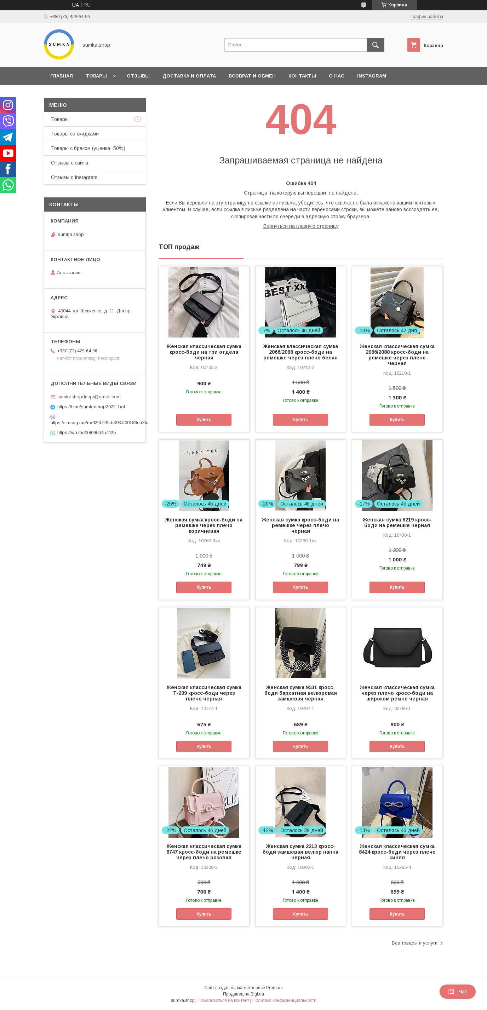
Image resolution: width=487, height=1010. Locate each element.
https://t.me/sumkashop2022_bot (91, 406)
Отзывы (138, 76)
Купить (203, 419)
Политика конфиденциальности (284, 1000)
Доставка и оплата (189, 76)
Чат (457, 991)
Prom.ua (274, 987)
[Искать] (375, 45)
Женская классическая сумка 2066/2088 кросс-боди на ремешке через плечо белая (300, 352)
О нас (336, 76)
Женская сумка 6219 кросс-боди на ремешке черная (397, 522)
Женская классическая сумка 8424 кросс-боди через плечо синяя (397, 851)
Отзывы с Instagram (74, 177)
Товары (96, 76)
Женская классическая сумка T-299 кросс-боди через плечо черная (204, 693)
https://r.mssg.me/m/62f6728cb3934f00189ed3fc (95, 422)
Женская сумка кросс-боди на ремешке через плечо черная (300, 525)
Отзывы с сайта (69, 163)
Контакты (302, 76)
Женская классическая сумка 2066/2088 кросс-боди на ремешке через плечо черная (397, 355)
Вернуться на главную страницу (301, 226)
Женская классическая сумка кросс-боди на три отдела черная (204, 352)
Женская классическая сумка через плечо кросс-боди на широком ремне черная (397, 693)
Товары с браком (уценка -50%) (88, 148)
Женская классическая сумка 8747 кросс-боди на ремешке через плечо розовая (203, 851)
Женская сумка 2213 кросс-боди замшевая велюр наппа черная (300, 851)
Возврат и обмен (252, 76)
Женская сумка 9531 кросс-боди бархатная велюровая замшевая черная (300, 693)
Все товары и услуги (414, 943)
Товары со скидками (75, 134)
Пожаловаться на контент (223, 1000)
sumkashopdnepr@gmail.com (89, 396)
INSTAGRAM (371, 76)
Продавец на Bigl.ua (243, 994)
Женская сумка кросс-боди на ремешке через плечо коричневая (203, 525)
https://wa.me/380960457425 (86, 432)
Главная (61, 76)
